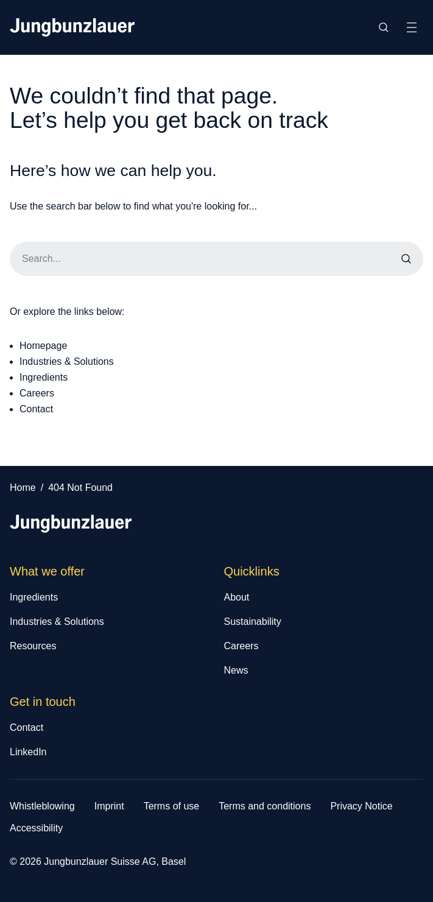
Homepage (43, 345)
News (236, 670)
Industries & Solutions (66, 361)
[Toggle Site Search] (383, 27)
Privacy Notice (361, 806)
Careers (36, 393)
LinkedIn (28, 752)
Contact (36, 409)
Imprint (109, 806)
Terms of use (172, 806)
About (237, 597)
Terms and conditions (265, 806)
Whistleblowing (42, 806)
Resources (33, 646)
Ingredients (43, 377)
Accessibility (36, 828)
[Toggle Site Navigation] (411, 27)
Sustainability (252, 621)
